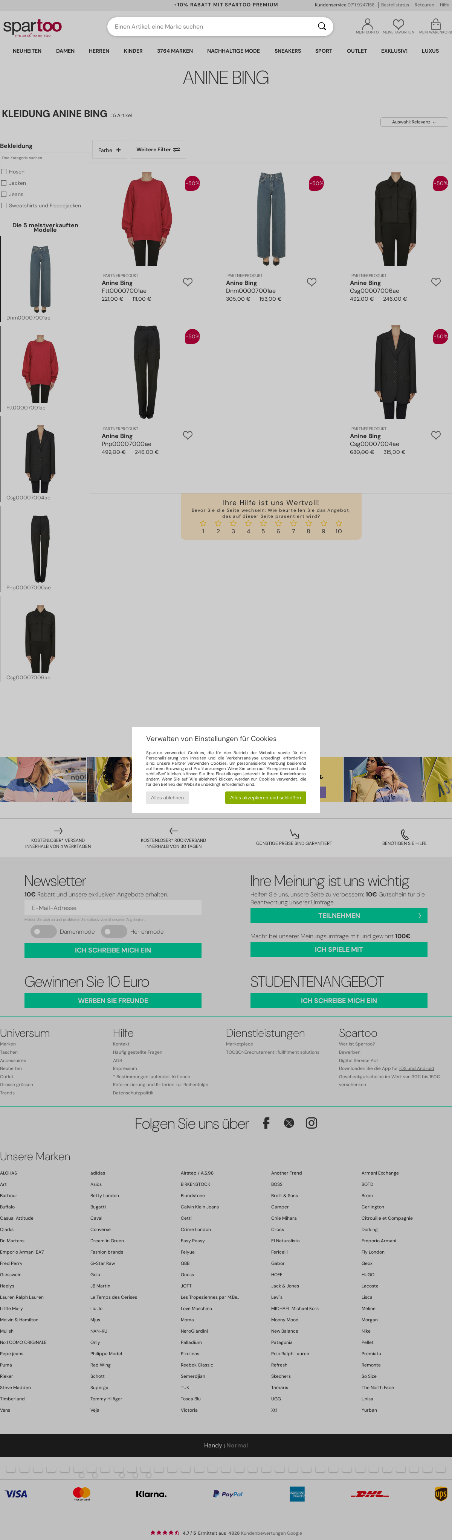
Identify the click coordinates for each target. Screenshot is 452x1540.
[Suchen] (322, 26)
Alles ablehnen (167, 797)
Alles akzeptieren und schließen (265, 797)
